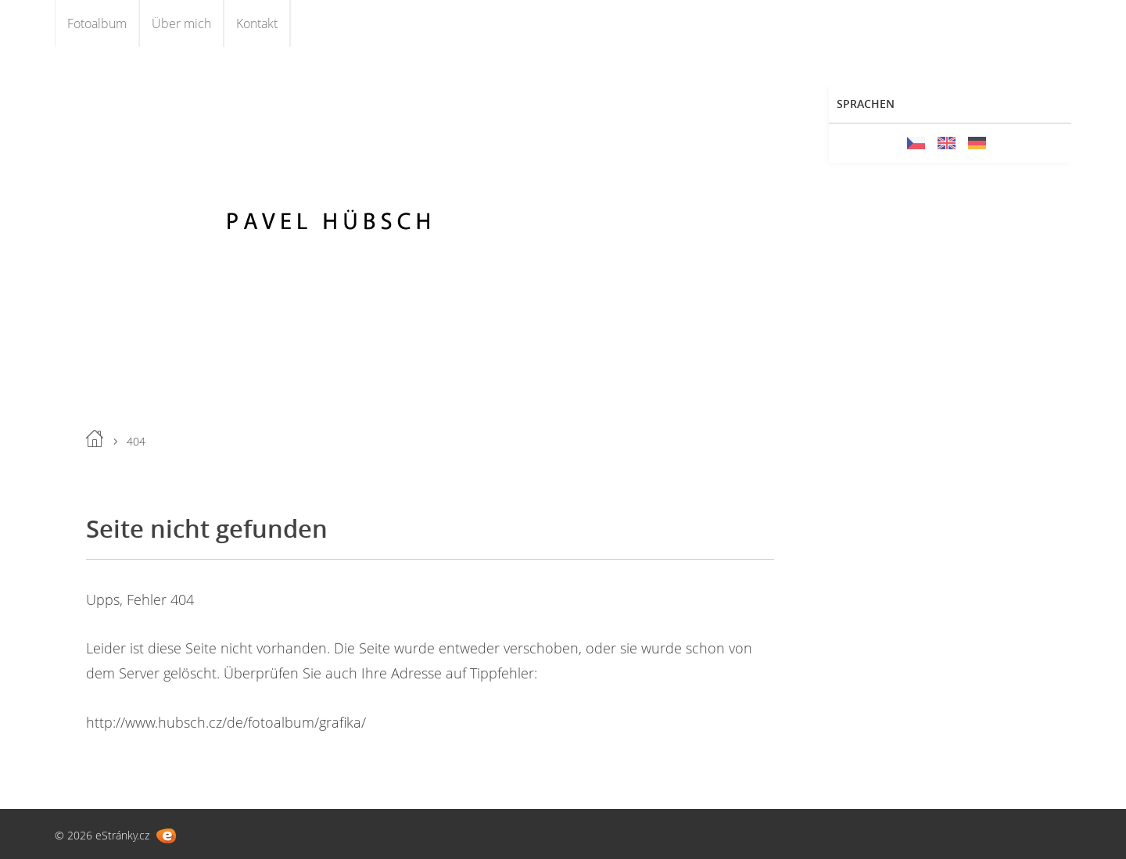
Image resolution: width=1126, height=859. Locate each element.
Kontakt (257, 23)
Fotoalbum (97, 23)
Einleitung (94, 438)
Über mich (181, 23)
